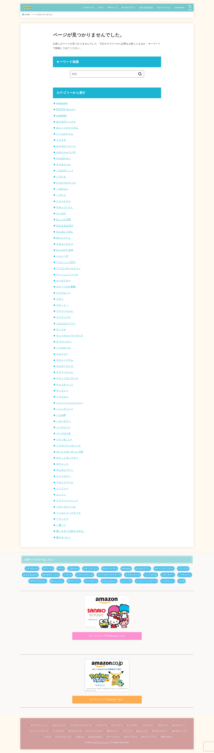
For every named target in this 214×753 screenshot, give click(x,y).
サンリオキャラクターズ (69, 335)
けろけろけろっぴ (66, 182)
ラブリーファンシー (67, 500)
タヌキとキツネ (64, 366)
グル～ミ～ (62, 305)
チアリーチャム (64, 372)
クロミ (101, 7)
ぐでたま (61, 176)
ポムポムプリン (128, 7)
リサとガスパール (66, 506)
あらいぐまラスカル (67, 127)
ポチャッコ (113, 7)
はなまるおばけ (146, 7)
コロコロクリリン (66, 323)
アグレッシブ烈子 (66, 262)
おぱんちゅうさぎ (66, 152)
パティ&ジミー (64, 439)
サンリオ (61, 329)
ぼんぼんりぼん (64, 231)
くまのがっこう (64, 170)
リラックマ (62, 519)
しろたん (61, 195)
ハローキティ (63, 421)
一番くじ (61, 525)
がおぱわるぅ (63, 158)
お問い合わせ (167, 737)
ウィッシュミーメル (67, 274)
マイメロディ (63, 476)
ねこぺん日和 (63, 219)
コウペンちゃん (64, 311)
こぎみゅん (62, 189)
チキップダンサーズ (67, 378)
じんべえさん (63, 201)
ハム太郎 (61, 415)
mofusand (179, 7)
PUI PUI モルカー (66, 109)
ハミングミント (64, 409)
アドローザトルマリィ (68, 268)
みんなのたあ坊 (64, 250)
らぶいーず (62, 256)
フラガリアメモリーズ (68, 445)
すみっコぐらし (164, 7)
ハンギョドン (63, 427)
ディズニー (62, 390)
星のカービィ (63, 537)
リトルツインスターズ (68, 512)
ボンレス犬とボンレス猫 (69, 451)
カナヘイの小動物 (66, 286)
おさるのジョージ (66, 146)
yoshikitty (61, 115)
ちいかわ (61, 213)
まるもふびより (64, 244)
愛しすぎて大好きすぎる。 (70, 531)
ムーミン (61, 494)
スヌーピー (62, 354)
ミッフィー (62, 488)
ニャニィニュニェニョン (69, 402)
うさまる (61, 140)
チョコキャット (64, 384)
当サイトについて (149, 737)
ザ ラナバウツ (63, 341)
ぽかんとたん (63, 237)
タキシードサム (64, 360)
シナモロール (88, 7)
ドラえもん (62, 396)
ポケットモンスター (67, 457)
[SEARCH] (190, 7)
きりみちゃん (63, 164)
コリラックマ (63, 317)
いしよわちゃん (64, 133)
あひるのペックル (66, 121)
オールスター (63, 280)
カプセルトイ (63, 292)
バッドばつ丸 (63, 433)
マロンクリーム (64, 482)
